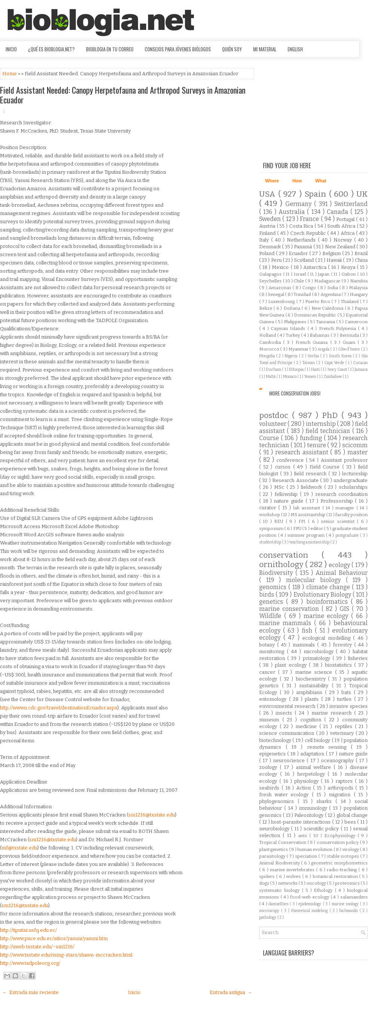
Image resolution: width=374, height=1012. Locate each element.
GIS (346, 608)
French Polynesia (338, 328)
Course (270, 438)
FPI (303, 521)
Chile (299, 281)
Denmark (270, 246)
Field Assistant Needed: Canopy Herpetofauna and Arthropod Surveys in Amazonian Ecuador (122, 94)
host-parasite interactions (301, 822)
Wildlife (271, 615)
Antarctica (315, 267)
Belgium (332, 253)
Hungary (359, 294)
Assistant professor (344, 460)
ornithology (282, 564)
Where (272, 181)
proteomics (348, 883)
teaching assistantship (309, 542)
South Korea (340, 356)
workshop (270, 514)
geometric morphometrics (339, 863)
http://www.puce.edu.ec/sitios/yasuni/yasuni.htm (54, 938)
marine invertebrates (293, 869)
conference (291, 460)
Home (10, 73)
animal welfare (315, 767)
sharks (325, 801)
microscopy (270, 910)
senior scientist (339, 521)
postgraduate (347, 535)
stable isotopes (343, 856)
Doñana (292, 308)
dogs (264, 883)
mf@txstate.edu (19, 848)
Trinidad (303, 294)
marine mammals (286, 623)
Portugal (346, 219)
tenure (317, 445)
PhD (331, 415)
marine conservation (290, 608)
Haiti (316, 369)
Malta (271, 376)
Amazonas (280, 287)
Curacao (360, 362)
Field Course (326, 467)
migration (341, 794)
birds (267, 594)
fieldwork (312, 487)
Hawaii (335, 260)
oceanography (338, 760)
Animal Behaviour (342, 572)
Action (304, 788)
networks (288, 883)
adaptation (313, 754)
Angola (324, 349)
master (357, 452)
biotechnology (275, 740)
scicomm (355, 445)
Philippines (295, 321)
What (320, 181)
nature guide (290, 501)
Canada (338, 211)
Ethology (324, 890)
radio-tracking (342, 869)
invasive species (348, 706)
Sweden (270, 218)
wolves (294, 876)
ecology (340, 565)
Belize (266, 308)
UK (362, 194)
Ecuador (299, 253)
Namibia (359, 281)
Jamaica (361, 369)
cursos (284, 467)
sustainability (315, 685)
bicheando (349, 910)
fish (308, 630)
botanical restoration (336, 876)
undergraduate (351, 480)
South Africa (341, 226)
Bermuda (350, 335)
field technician (329, 430)
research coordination (341, 494)
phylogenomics (278, 801)
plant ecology (292, 665)
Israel (300, 274)
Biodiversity (277, 572)
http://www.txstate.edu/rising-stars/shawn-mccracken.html (66, 955)
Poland (267, 253)
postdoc (275, 415)
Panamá (303, 246)
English (295, 49)
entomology (274, 699)
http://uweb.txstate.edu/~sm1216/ (37, 946)
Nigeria (291, 356)
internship (321, 423)
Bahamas (320, 335)
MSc (280, 487)
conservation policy (338, 842)
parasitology (272, 856)
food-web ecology (310, 897)
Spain (316, 194)
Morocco (269, 349)
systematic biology (280, 890)
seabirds (270, 788)
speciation (306, 856)
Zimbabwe (333, 376)
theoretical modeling (310, 910)
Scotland (304, 260)
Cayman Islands (289, 328)
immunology (314, 808)
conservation (290, 555)
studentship (270, 542)
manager (345, 507)
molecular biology (316, 580)
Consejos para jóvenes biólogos (178, 49)
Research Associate (296, 480)
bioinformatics (328, 601)
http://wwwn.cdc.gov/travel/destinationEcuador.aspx (58, 707)
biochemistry (312, 679)
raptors (345, 781)
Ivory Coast (338, 369)
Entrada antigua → (231, 992)
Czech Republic (308, 233)
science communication (287, 733)
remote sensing (329, 747)
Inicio (11, 49)
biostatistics (339, 665)
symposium (271, 528)
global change (352, 815)
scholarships (353, 487)
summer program (306, 535)
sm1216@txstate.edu (151, 815)
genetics (272, 601)
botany (268, 645)
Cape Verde (334, 362)
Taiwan (309, 362)
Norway (344, 240)
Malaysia (358, 287)
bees (351, 822)
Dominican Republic (315, 315)
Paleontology (309, 815)
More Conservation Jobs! (295, 393)
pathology (268, 917)
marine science (315, 672)
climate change (329, 587)
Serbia (313, 356)
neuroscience (290, 760)
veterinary (343, 733)
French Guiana (312, 342)
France (310, 218)
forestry (343, 645)
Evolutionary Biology (323, 594)
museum (270, 719)
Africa (348, 233)
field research (311, 473)
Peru (277, 260)
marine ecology (328, 615)
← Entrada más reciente (30, 992)
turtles (345, 699)
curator (268, 507)
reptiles (345, 726)
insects (285, 713)
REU (279, 521)
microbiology (320, 651)
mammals (304, 645)
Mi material (264, 49)
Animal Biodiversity (280, 863)
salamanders (354, 897)
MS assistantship (308, 514)
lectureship (355, 473)
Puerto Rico (318, 301)
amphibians (310, 692)
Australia (293, 211)
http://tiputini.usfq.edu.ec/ (28, 930)
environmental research (288, 706)
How (297, 181)
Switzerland (351, 203)
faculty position (351, 514)
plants (313, 699)
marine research (333, 713)
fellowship (287, 494)
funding (312, 438)
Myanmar (298, 349)
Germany (299, 203)
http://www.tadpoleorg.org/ (30, 963)
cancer (268, 672)
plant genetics (274, 849)
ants (303, 835)
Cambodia (271, 342)
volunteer (273, 423)
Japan (324, 274)
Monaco (290, 376)
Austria (268, 226)
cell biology (318, 740)
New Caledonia (328, 308)
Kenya (349, 267)
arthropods (342, 788)
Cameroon (356, 321)
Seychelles (271, 281)
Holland (268, 335)
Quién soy (232, 49)
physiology (307, 781)
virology (351, 849)
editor (317, 528)
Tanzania (326, 321)
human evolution (315, 849)
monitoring (273, 651)
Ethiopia (296, 369)
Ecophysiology (341, 835)
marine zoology (346, 904)
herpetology (312, 774)
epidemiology (310, 904)
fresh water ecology (285, 794)
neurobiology (275, 828)
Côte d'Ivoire (349, 349)
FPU (297, 528)
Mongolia (267, 356)
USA (268, 194)
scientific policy (322, 828)
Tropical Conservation (283, 842)
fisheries (358, 658)
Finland (268, 233)
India (333, 287)
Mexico (281, 267)
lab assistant (307, 507)
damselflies (279, 904)
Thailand (350, 301)
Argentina (331, 294)
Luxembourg (282, 301)
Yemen (310, 376)
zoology (269, 767)
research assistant (303, 452)
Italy (265, 240)
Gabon (349, 274)
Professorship (338, 501)
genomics (273, 587)
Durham (274, 369)
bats (347, 692)
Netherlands (302, 240)
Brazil (361, 253)
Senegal (276, 294)
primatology (317, 658)
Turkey (293, 335)
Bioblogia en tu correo (110, 49)
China (361, 260)
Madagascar (327, 281)
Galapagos (271, 274)
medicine (307, 726)
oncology (316, 883)
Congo (309, 287)
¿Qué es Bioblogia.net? (51, 49)
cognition (312, 719)
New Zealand (341, 246)
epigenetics (273, 754)
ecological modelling (327, 638)
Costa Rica (302, 226)
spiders (267, 876)
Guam (350, 342)
